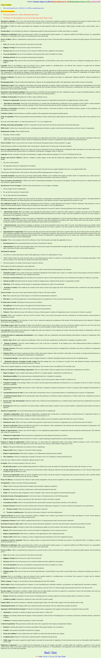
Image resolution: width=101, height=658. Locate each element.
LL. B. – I (46, 656)
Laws (59, 656)
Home (64, 656)
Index (40, 656)
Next (54, 652)
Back (47, 652)
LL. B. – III (53, 656)
